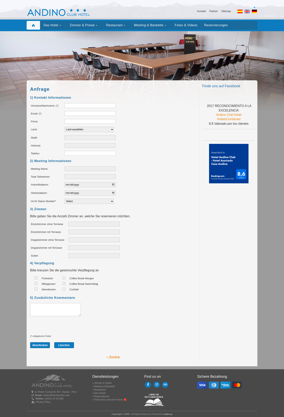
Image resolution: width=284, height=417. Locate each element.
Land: (34, 129)
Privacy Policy (43, 402)
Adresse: (36, 145)
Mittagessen (43, 283)
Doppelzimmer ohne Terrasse (47, 239)
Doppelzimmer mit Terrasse (46, 247)
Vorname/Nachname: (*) (44, 105)
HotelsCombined (228, 119)
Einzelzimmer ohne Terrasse (47, 224)
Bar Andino (100, 393)
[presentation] (60, 327)
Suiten (34, 255)
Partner (213, 11)
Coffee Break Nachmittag (78, 283)
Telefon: (35, 153)
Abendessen (43, 289)
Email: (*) (36, 113)
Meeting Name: (39, 168)
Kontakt (201, 11)
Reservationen (101, 396)
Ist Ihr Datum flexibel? (43, 201)
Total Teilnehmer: (40, 176)
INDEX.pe (168, 414)
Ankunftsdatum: (40, 184)
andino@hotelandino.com (56, 395)
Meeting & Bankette (104, 386)
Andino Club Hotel (228, 114)
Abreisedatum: (39, 192)
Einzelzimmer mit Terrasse (46, 232)
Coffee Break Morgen (76, 278)
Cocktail (69, 289)
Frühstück (42, 278)
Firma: (34, 121)
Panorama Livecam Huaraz (108, 399)
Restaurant (100, 389)
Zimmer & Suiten (103, 383)
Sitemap (226, 11)
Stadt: (34, 137)
